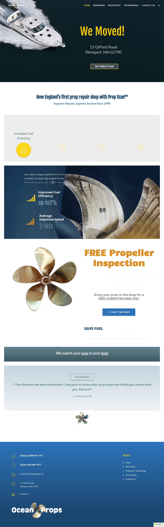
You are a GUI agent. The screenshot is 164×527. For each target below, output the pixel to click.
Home (87, 10)
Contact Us (148, 10)
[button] (159, 525)
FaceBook (24, 487)
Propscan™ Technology (136, 464)
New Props (99, 10)
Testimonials (131, 10)
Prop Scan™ (114, 10)
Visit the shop (119, 305)
